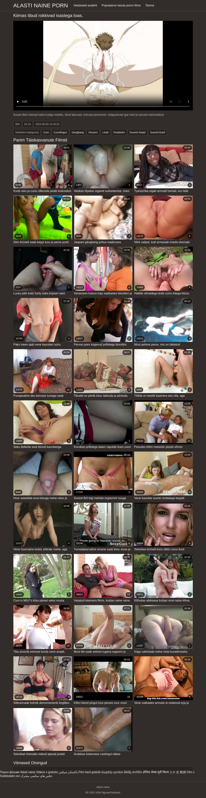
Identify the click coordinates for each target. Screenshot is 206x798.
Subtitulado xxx (10, 776)
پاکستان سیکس (68, 772)
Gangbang (78, 132)
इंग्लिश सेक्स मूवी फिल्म (156, 772)
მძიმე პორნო (133, 772)
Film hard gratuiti (89, 772)
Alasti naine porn (40, 5)
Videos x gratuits (47, 772)
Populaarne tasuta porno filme (121, 5)
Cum (46, 132)
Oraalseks (119, 132)
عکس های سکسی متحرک (37, 776)
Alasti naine (27, 772)
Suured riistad (137, 132)
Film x (190, 772)
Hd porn (93, 132)
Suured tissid (157, 132)
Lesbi (105, 132)
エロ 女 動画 (178, 772)
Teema (149, 5)
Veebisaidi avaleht (85, 5)
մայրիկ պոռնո (112, 772)
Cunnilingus (60, 132)
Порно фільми (9, 772)
